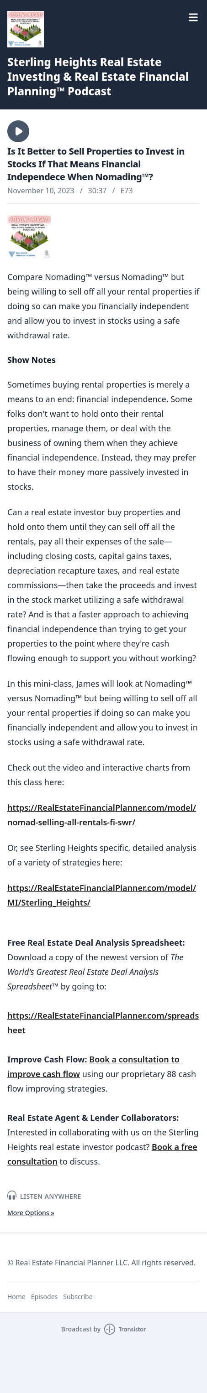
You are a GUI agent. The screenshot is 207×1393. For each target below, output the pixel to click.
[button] (18, 131)
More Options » (30, 1212)
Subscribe (77, 1296)
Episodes (44, 1296)
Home (16, 1296)
